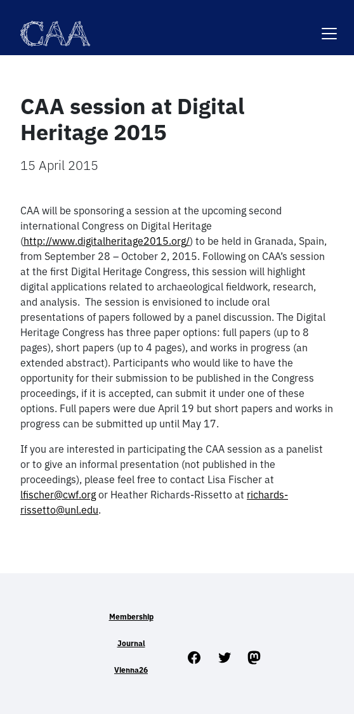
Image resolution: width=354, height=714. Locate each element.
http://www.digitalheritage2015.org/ (106, 241)
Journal (131, 643)
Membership (131, 616)
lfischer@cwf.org (58, 494)
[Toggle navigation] (329, 25)
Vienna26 (131, 670)
